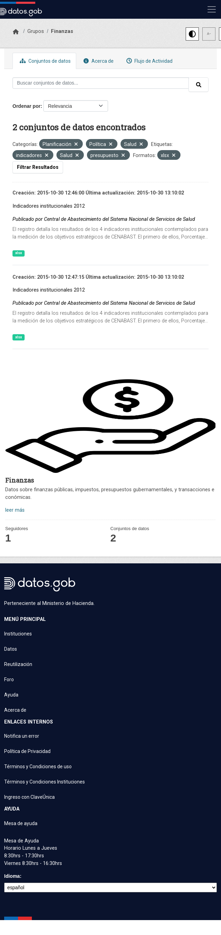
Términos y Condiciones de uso (38, 766)
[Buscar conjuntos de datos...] (100, 83)
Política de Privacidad (27, 751)
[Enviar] (198, 84)
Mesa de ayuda (20, 823)
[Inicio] (15, 32)
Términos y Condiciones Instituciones (44, 782)
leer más (15, 510)
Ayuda (11, 695)
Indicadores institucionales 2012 (48, 206)
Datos (10, 649)
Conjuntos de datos (44, 61)
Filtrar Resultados (38, 167)
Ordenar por (26, 106)
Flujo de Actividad (149, 61)
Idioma (12, 876)
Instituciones (18, 634)
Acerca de (98, 61)
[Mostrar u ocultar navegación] (211, 9)
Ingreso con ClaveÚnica (29, 797)
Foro (9, 679)
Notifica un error (21, 736)
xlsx (18, 253)
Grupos (35, 31)
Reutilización (18, 664)
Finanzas (62, 31)
